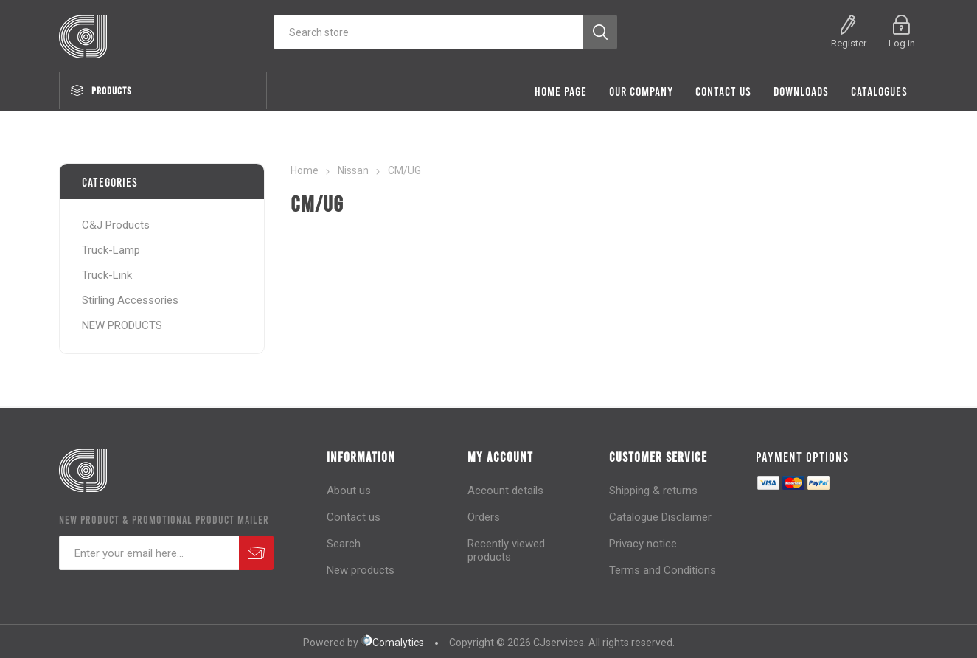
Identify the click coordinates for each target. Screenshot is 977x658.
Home (305, 170)
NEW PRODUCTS (122, 325)
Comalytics (392, 642)
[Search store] (428, 32)
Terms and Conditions (662, 570)
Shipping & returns (653, 490)
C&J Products (116, 225)
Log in (902, 43)
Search (344, 543)
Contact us (353, 517)
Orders (483, 517)
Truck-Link (107, 275)
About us (349, 490)
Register (848, 43)
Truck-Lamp (111, 250)
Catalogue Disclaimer (660, 517)
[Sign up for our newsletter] (149, 553)
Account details (505, 490)
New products (360, 570)
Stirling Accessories (130, 300)
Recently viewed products (506, 550)
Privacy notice (643, 543)
